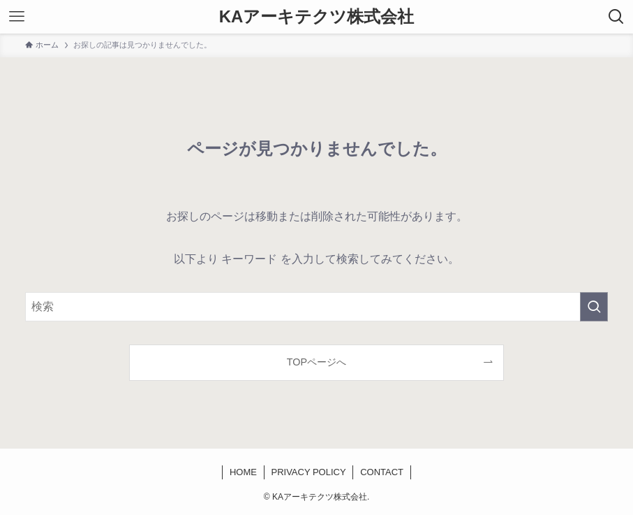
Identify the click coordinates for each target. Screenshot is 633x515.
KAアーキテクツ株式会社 (317, 16)
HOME (243, 472)
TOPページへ (316, 362)
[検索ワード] (316, 306)
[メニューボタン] (16, 17)
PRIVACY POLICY (308, 472)
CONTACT (381, 472)
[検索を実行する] (594, 306)
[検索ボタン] (616, 17)
